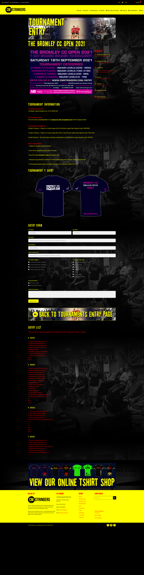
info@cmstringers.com (63, 510)
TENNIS (101, 10)
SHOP (141, 10)
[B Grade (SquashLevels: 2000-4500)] (28, 262)
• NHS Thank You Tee (82, 501)
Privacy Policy (97, 513)
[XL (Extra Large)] (73, 274)
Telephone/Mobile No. (33, 252)
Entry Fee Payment (32, 280)
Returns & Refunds (98, 515)
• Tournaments (81, 517)
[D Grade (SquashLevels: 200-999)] (28, 266)
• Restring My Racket (82, 503)
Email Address (31, 245)
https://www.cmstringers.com (63, 513)
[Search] (114, 498)
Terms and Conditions (98, 518)
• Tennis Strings (81, 515)
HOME (79, 10)
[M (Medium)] (73, 269)
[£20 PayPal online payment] (28, 285)
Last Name (75, 229)
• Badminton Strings (82, 499)
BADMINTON (94, 10)
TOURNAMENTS (133, 10)
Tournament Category (33, 260)
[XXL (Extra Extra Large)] (73, 276)
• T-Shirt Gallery (81, 512)
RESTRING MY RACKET (112, 10)
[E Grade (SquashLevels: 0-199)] (28, 269)
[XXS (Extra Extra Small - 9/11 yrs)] (73, 262)
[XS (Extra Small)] (73, 264)
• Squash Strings (81, 508)
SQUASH (85, 10)
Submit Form (33, 301)
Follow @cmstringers (99, 511)
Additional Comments (33, 289)
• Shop (80, 506)
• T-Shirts (80, 510)
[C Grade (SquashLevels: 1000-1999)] (28, 264)
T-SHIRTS (123, 10)
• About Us (80, 497)
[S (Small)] (73, 266)
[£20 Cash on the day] (28, 283)
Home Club (31, 237)
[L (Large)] (73, 271)
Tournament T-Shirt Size (78, 260)
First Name (30, 229)
